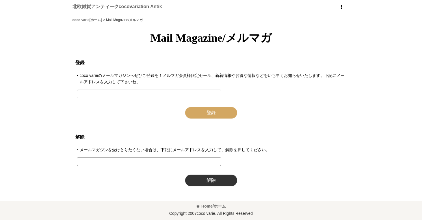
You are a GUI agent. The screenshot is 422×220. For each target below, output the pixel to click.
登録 (80, 62)
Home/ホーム (211, 206)
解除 (80, 136)
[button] (342, 7)
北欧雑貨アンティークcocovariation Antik (117, 6)
